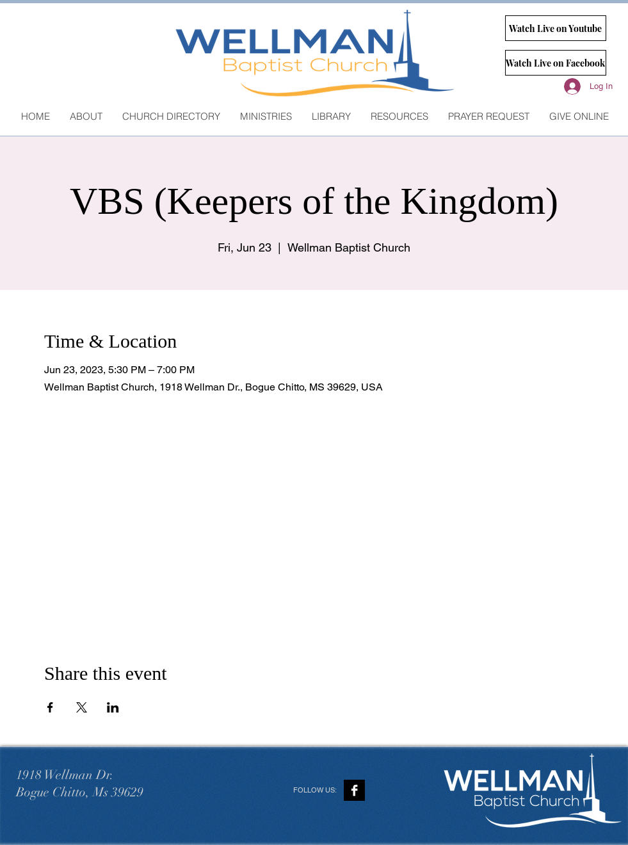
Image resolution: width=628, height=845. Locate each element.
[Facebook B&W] (354, 790)
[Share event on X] (82, 707)
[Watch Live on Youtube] (555, 28)
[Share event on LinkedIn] (113, 707)
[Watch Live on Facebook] (555, 63)
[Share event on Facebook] (50, 707)
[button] (266, 116)
